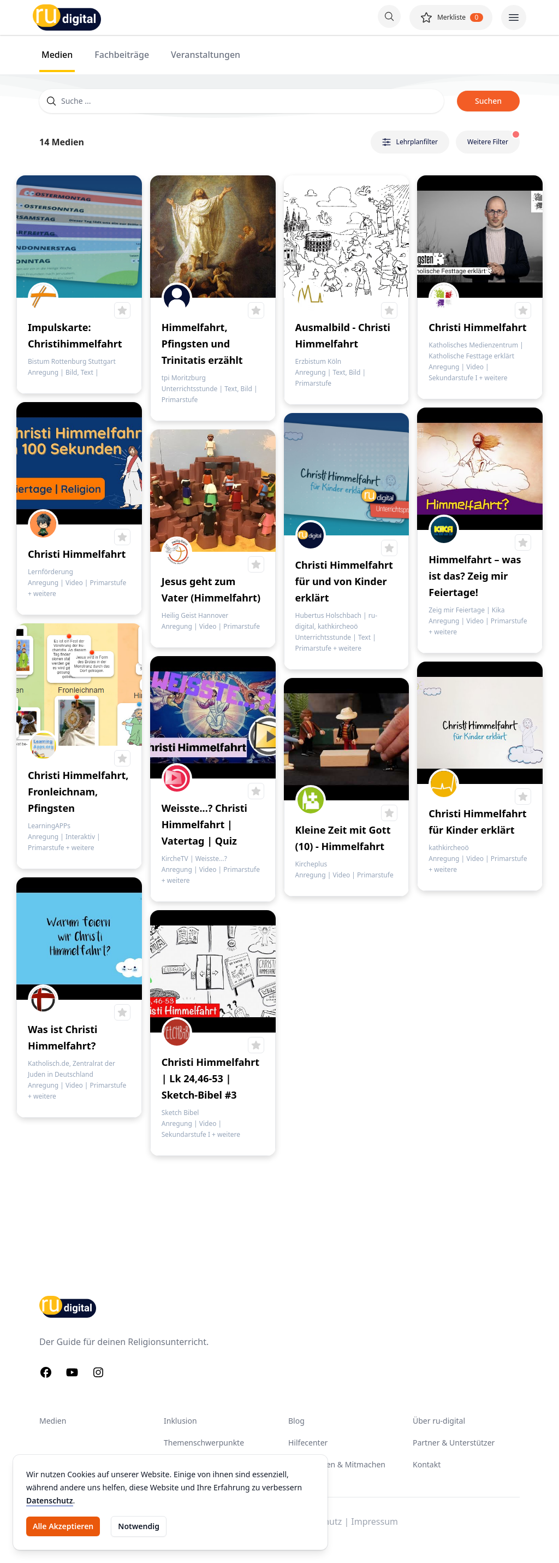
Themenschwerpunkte (204, 1442)
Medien (52, 1420)
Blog (296, 1420)
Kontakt (427, 1464)
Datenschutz (49, 1500)
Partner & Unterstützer (454, 1442)
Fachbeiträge (121, 55)
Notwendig (138, 1526)
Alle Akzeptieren (63, 1526)
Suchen (488, 101)
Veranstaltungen (205, 55)
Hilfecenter (308, 1442)
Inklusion (180, 1420)
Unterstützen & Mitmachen (336, 1464)
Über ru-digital (439, 1420)
